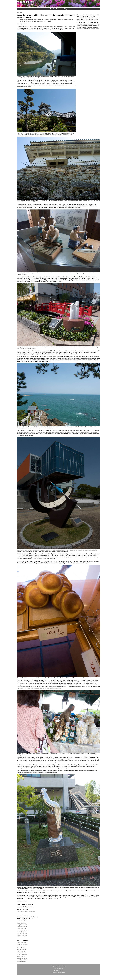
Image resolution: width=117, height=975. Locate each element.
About (58, 968)
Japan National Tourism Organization (26, 911)
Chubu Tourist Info (21, 923)
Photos (58, 9)
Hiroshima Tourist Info (22, 960)
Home (55, 968)
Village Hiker (25, 1)
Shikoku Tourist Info (22, 935)
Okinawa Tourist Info (22, 933)
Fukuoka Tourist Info (22, 954)
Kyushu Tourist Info (21, 931)
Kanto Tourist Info (21, 928)
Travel (52, 9)
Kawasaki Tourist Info (22, 956)
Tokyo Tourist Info (21, 942)
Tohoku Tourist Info (21, 937)
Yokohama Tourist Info (22, 944)
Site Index (56, 970)
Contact (61, 970)
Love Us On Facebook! (22, 901)
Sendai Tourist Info (21, 961)
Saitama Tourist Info (22, 958)
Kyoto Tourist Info (21, 953)
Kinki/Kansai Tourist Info (23, 930)
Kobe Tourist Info (21, 951)
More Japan (19, 12)
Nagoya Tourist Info (21, 947)
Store (62, 968)
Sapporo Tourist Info (22, 949)
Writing (65, 9)
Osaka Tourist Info (21, 946)
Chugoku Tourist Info (22, 925)
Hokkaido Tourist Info (22, 926)
